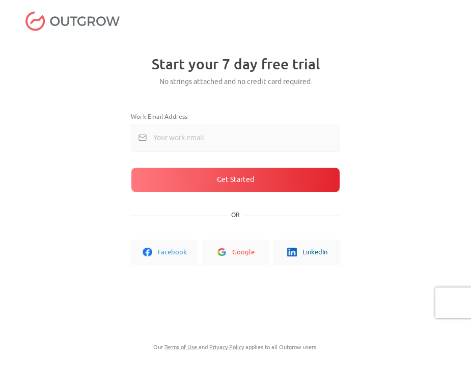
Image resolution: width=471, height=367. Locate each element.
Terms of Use (181, 347)
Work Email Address (159, 117)
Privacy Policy (226, 347)
